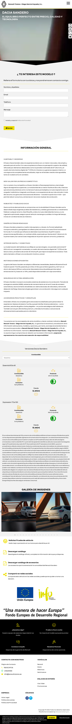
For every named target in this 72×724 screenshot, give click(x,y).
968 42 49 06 (8, 668)
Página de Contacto (8, 664)
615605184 (8, 671)
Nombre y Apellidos (11, 87)
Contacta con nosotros (12, 660)
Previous (1, 512)
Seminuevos (41, 672)
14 (51, 535)
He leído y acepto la (18, 120)
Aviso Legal (5, 697)
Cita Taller (41, 683)
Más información (64, 717)
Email (6, 94)
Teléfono (7, 102)
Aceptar (52, 717)
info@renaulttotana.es (13, 674)
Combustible (36, 354)
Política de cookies (8, 700)
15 (54, 535)
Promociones (42, 686)
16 (57, 535)
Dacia (39, 667)
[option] (18, 512)
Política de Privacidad (24, 120)
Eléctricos (40, 669)
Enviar (9, 128)
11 (43, 535)
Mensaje (7, 110)
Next (71, 512)
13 (49, 535)
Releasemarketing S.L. (63, 712)
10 (40, 535)
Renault (40, 664)
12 (46, 535)
